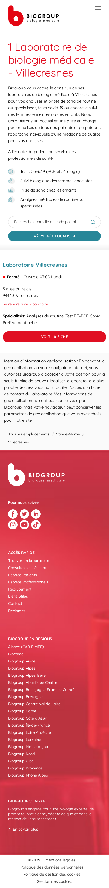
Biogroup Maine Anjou (28, 746)
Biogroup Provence (25, 768)
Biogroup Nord (21, 753)
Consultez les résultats (28, 567)
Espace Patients (22, 574)
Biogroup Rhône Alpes (28, 775)
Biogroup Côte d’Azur (27, 718)
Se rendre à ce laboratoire (25, 304)
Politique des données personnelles (52, 867)
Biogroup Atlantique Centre (32, 682)
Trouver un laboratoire (28, 560)
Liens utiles (18, 596)
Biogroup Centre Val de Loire (34, 703)
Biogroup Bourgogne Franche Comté (41, 689)
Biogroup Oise (21, 760)
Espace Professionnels (28, 582)
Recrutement (19, 589)
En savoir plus (25, 829)
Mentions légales (60, 860)
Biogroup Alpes (22, 668)
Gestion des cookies (54, 881)
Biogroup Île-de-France (29, 725)
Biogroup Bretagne (25, 696)
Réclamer (16, 610)
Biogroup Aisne (21, 661)
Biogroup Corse (22, 711)
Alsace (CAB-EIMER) (26, 646)
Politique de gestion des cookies (52, 874)
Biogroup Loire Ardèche (29, 732)
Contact (15, 603)
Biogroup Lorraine (24, 739)
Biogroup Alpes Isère (27, 675)
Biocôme (16, 653)
